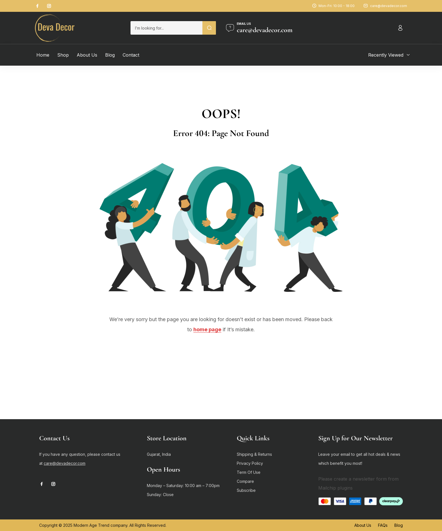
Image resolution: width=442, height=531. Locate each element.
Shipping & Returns (254, 454)
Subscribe (246, 490)
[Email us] (230, 28)
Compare (245, 481)
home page (207, 329)
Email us (244, 23)
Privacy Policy (250, 463)
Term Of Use (248, 472)
